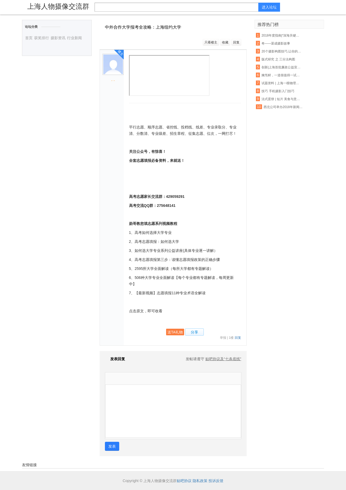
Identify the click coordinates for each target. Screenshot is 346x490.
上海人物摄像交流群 (58, 6)
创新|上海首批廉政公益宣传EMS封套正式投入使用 (281, 67)
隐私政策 (200, 481)
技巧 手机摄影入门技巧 (277, 91)
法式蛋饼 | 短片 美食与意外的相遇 (281, 99)
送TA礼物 (175, 332)
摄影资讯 (58, 38)
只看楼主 (211, 42)
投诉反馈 (216, 481)
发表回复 (115, 359)
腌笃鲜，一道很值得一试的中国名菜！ (281, 75)
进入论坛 (269, 7)
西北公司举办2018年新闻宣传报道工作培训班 (284, 107)
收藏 (225, 42)
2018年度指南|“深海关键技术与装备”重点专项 (281, 35)
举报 (223, 338)
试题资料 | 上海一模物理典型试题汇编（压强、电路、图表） (281, 83)
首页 (29, 38)
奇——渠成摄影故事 (275, 43)
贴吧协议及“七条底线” (223, 359)
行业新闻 (74, 38)
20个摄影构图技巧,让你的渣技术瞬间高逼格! (281, 51)
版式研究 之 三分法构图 (278, 59)
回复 (236, 42)
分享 (194, 332)
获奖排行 (41, 38)
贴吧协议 (184, 481)
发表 (112, 446)
